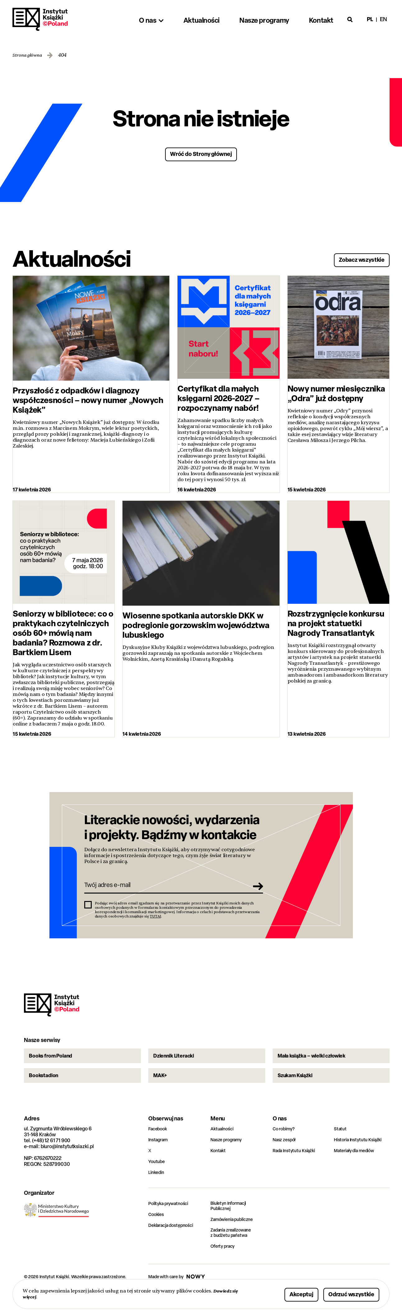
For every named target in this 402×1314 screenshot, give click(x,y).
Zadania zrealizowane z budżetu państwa (234, 1254)
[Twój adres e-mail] (165, 890)
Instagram (159, 1160)
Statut (341, 1149)
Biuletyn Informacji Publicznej (231, 1227)
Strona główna (29, 55)
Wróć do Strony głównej (201, 153)
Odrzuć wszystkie (343, 1293)
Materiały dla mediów (357, 1171)
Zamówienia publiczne (235, 1241)
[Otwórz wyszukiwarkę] (350, 19)
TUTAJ (155, 922)
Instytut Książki (40, 19)
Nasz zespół (286, 1160)
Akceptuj (282, 1293)
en (383, 19)
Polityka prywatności (171, 1224)
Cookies (157, 1235)
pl (370, 19)
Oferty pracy (224, 1268)
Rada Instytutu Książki (297, 1171)
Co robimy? (285, 1149)
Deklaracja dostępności (174, 1246)
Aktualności (223, 1149)
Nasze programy (228, 1160)
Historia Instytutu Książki (361, 1160)
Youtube (157, 1182)
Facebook (159, 1149)
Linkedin (157, 1193)
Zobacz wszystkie (354, 258)
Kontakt (219, 1171)
